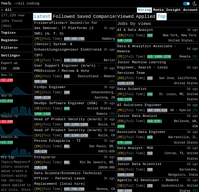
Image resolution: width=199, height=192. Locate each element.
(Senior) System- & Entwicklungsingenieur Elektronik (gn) (68, 49)
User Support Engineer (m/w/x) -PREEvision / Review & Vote (67, 68)
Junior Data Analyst (137, 116)
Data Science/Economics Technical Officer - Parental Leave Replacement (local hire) (68, 178)
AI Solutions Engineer (139, 105)
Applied (145, 16)
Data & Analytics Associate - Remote (146, 48)
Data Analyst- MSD (135, 148)
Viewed (125, 16)
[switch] (186, 3)
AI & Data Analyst (135, 30)
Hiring (144, 10)
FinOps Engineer (50, 87)
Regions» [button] (9, 40)
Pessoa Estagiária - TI (57, 141)
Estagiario (44, 157)
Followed (64, 16)
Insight (173, 10)
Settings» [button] (10, 56)
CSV (3, 68)
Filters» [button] (9, 48)
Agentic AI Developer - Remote (148, 180)
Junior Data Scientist (139, 164)
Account (190, 10)
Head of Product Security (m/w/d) (68, 119)
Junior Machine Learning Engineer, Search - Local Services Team (142, 67)
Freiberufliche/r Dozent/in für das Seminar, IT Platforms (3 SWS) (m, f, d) (66, 28)
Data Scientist (132, 89)
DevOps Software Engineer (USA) (66, 103)
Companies (105, 16)
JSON (16, 68)
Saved (84, 16)
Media (158, 10)
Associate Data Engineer (141, 132)
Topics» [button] (8, 33)
